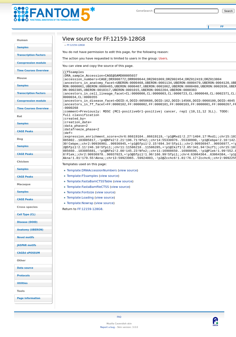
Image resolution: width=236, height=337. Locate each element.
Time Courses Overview (32, 70)
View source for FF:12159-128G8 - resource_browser (51, 11)
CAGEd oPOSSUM (28, 253)
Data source (25, 268)
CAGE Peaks (25, 131)
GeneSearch (144, 10)
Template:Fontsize (80, 210)
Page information (28, 298)
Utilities (22, 283)
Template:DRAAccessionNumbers (92, 188)
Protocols (23, 275)
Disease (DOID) (27, 222)
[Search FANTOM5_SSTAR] (186, 11)
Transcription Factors (31, 55)
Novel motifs (25, 237)
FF (222, 27)
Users (163, 58)
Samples (22, 47)
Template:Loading (80, 215)
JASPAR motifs (26, 245)
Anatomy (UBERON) (30, 229)
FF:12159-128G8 (76, 45)
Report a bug (107, 327)
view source (128, 188)
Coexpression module (31, 63)
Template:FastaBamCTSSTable (89, 199)
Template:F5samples (82, 193)
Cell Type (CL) (26, 214)
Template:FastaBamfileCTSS (88, 204)
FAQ (119, 317)
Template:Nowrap (80, 221)
